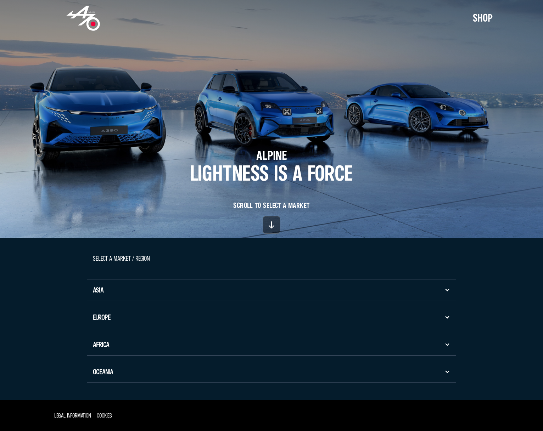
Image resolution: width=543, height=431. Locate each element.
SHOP (483, 17)
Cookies (104, 415)
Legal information (72, 415)
